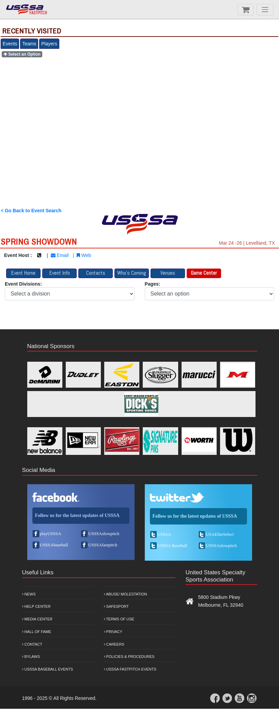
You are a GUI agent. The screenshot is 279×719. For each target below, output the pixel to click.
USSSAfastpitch (102, 544)
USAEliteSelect (220, 534)
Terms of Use (119, 619)
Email (60, 255)
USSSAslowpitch (103, 533)
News (29, 594)
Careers (114, 644)
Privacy (113, 632)
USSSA (164, 534)
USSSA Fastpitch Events (130, 669)
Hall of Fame (36, 632)
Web (84, 255)
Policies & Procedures (129, 657)
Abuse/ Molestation (125, 594)
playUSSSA (50, 533)
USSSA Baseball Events (47, 669)
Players (49, 43)
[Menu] (265, 9)
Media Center (37, 619)
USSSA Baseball (172, 545)
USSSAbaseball (54, 544)
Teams (29, 43)
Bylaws (31, 657)
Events (10, 43)
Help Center (36, 606)
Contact (32, 644)
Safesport (116, 606)
